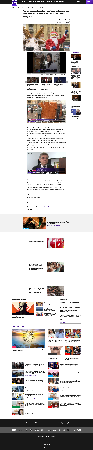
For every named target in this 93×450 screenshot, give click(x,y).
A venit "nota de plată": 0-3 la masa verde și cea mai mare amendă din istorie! (70, 373)
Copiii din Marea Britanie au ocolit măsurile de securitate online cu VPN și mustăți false (55, 357)
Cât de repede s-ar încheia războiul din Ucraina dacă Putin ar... (22, 316)
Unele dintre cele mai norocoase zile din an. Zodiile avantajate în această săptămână (28, 349)
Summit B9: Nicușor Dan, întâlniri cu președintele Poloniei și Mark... (50, 314)
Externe (43, 1)
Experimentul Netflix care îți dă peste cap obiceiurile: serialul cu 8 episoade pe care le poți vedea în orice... (35, 366)
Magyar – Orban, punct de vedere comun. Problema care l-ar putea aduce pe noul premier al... (76, 64)
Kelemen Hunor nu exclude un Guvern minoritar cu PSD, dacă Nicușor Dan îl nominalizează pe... (76, 91)
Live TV (88, 1)
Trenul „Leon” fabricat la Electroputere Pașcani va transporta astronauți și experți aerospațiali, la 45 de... (35, 389)
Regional (17, 7)
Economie (37, 1)
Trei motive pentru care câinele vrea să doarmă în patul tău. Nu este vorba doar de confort (35, 404)
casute (50, 202)
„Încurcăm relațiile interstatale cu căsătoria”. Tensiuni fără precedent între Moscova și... (75, 78)
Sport (48, 1)
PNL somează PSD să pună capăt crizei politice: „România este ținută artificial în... (76, 118)
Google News (47, 206)
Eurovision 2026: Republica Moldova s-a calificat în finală (70, 303)
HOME (13, 7)
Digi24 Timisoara (23, 7)
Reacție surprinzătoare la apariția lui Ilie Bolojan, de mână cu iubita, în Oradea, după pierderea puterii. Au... (35, 372)
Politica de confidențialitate (50, 436)
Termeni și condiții (41, 436)
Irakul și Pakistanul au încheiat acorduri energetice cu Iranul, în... (50, 309)
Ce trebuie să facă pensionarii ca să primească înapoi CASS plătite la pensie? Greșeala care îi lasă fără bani (69, 389)
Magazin (55, 1)
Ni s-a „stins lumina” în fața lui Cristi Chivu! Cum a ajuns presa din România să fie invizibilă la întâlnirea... (72, 340)
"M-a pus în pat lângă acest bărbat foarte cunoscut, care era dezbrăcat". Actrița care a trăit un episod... (70, 404)
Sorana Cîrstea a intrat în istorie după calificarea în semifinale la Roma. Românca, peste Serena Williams (72, 357)
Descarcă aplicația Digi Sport (54, 225)
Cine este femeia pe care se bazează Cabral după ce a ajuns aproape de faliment (55, 340)
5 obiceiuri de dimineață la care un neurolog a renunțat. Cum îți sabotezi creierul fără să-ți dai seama (70, 396)
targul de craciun (44, 202)
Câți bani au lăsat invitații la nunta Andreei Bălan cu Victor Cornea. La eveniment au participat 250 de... (35, 412)
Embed (29, 74)
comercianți (38, 202)
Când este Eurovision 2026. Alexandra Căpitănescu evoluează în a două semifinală (35, 381)
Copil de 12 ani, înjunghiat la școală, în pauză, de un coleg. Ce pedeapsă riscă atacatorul (36, 243)
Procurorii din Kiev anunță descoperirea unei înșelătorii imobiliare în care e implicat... (75, 105)
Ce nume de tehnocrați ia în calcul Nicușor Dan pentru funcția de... (50, 304)
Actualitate (31, 1)
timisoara (33, 202)
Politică (24, 1)
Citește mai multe (63, 322)
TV (51, 1)
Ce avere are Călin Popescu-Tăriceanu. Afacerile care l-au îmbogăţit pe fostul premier (69, 366)
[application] (46, 62)
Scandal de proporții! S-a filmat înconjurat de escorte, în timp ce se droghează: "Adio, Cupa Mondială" (58, 222)
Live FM (78, 1)
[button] (46, 62)
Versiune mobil (46, 444)
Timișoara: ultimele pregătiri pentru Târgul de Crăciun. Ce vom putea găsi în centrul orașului (43, 7)
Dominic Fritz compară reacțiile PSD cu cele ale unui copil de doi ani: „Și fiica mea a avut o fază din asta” (60, 86)
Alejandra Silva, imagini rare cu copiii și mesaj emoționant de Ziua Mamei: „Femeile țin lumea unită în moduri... (70, 381)
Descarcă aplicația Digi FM (30, 375)
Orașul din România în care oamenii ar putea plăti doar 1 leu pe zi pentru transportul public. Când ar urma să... (34, 396)
